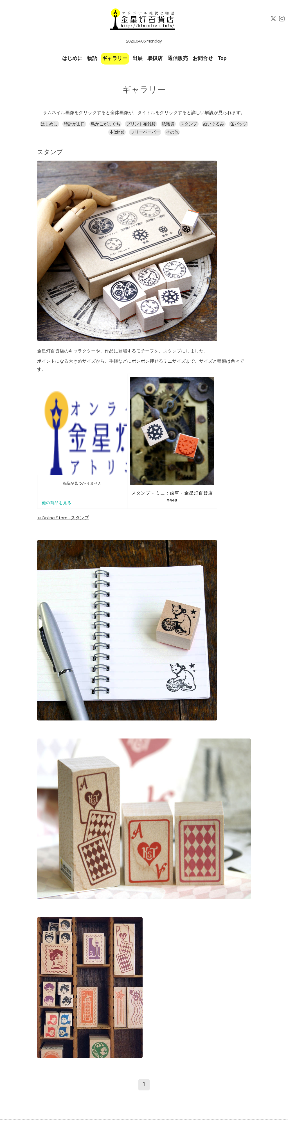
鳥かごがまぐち (105, 124)
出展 (137, 58)
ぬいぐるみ (213, 124)
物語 (92, 58)
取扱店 (155, 58)
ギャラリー (114, 58)
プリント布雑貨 (141, 124)
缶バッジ (238, 124)
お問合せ (203, 58)
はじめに (72, 58)
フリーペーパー (145, 132)
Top (222, 58)
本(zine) (116, 132)
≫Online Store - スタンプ (63, 518)
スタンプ (188, 124)
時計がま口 (74, 124)
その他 (172, 132)
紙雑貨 (168, 124)
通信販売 (178, 58)
